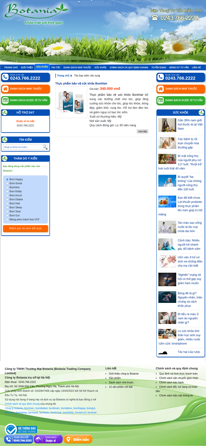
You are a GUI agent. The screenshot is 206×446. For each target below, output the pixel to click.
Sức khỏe (100, 67)
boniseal (33, 412)
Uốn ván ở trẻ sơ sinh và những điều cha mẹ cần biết (190, 261)
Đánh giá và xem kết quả (25, 228)
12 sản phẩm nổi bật (120, 386)
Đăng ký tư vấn (179, 67)
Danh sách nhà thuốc (77, 67)
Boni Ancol (15, 195)
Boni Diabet (16, 199)
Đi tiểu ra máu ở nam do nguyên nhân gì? (188, 318)
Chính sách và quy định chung (129, 67)
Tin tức (55, 67)
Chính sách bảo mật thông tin (176, 395)
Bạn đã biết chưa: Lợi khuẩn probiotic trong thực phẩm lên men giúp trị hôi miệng (180, 206)
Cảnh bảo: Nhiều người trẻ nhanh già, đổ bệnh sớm (189, 244)
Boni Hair (14, 203)
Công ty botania (14, 408)
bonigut (91, 408)
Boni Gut (14, 215)
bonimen (29, 408)
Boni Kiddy (15, 191)
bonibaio (44, 412)
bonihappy (79, 408)
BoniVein (14, 187)
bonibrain (54, 408)
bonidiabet (41, 408)
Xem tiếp (142, 131)
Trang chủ (11, 67)
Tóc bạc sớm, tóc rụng (87, 75)
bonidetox (66, 408)
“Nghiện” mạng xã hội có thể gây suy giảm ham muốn (189, 279)
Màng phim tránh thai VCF (24, 219)
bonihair (92, 412)
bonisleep (21, 412)
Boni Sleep (15, 207)
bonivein (9, 412)
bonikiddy (68, 412)
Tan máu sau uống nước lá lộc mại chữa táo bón (190, 227)
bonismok (56, 412)
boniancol (80, 412)
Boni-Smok (15, 183)
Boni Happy (16, 179)
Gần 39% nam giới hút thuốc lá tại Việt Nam (190, 124)
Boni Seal (15, 211)
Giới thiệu (27, 67)
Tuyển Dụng (158, 67)
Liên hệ (196, 67)
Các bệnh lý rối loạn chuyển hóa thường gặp (188, 143)
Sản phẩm (42, 67)
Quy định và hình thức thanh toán (178, 373)
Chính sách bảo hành (171, 382)
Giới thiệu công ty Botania (124, 373)
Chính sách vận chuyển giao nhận (178, 378)
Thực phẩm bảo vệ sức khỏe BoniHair (81, 83)
